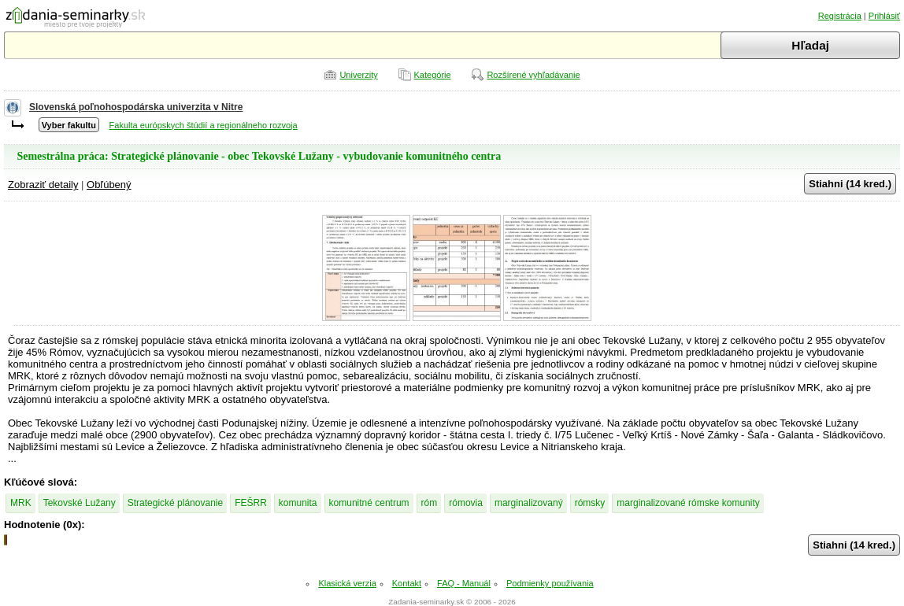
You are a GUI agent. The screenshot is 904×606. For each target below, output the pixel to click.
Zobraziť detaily (43, 184)
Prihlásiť (884, 15)
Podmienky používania (550, 583)
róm (429, 502)
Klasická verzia (347, 583)
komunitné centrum (369, 502)
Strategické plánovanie (175, 502)
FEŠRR (251, 502)
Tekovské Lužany (79, 502)
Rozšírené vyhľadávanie (533, 74)
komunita (298, 502)
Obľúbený (109, 184)
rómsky (590, 502)
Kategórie (432, 74)
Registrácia (839, 15)
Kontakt (406, 583)
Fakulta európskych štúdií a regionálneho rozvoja (203, 125)
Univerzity (358, 74)
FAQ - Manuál (464, 583)
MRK (20, 502)
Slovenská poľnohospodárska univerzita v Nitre (136, 107)
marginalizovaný (529, 502)
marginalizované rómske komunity (688, 502)
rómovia (466, 502)
